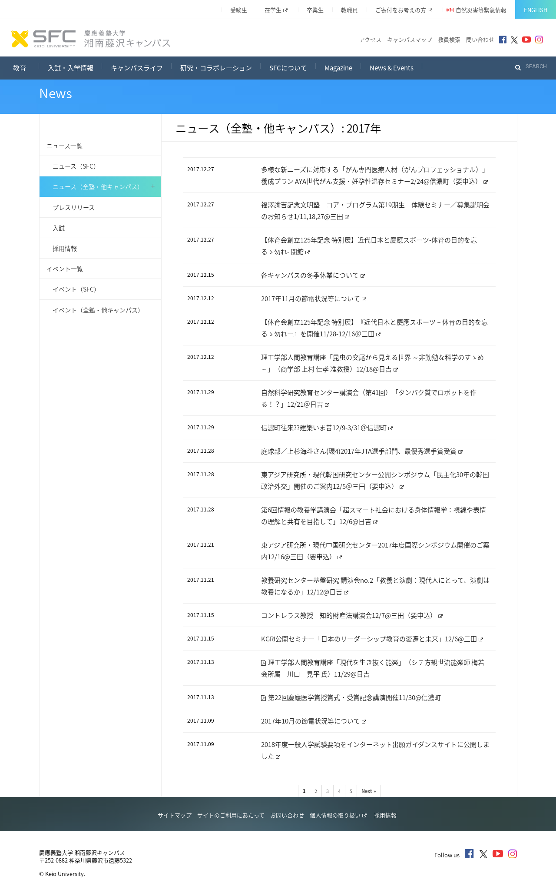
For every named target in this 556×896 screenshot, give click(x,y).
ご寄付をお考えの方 (403, 10)
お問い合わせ (287, 815)
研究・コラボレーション (216, 68)
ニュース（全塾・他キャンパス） (94, 186)
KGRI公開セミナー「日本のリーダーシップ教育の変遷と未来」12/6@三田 (372, 639)
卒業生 (315, 10)
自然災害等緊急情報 (481, 10)
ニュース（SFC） (72, 166)
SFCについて (288, 68)
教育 (26, 67)
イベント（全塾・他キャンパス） (95, 309)
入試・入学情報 (70, 68)
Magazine (338, 68)
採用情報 (61, 248)
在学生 (276, 10)
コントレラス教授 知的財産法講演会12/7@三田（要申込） (352, 615)
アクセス (370, 39)
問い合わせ (480, 39)
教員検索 (449, 39)
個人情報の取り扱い (338, 815)
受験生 (238, 10)
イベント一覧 (64, 268)
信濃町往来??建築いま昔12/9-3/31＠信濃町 (327, 427)
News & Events (392, 68)
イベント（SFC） (73, 289)
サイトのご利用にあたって (231, 815)
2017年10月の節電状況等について (313, 721)
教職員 (349, 10)
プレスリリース (70, 207)
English (535, 10)
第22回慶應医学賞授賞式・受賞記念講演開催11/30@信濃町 (351, 697)
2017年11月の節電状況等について (313, 298)
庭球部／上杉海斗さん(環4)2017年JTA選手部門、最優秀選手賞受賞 (362, 451)
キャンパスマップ (409, 39)
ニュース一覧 (64, 145)
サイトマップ (175, 815)
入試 (55, 227)
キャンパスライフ (137, 68)
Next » (368, 791)
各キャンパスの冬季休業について (313, 275)
